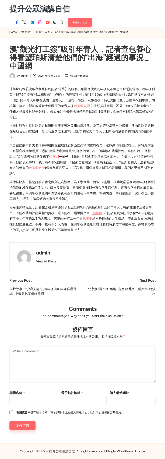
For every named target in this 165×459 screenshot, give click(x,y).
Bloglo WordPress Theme (125, 451)
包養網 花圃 (82, 106)
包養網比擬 (37, 168)
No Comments (76, 75)
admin (43, 253)
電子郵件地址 (72, 393)
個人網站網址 (119, 393)
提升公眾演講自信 (39, 9)
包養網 (54, 157)
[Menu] (153, 9)
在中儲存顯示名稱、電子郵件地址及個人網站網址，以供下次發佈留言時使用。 (70, 412)
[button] (80, 22)
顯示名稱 (17, 393)
